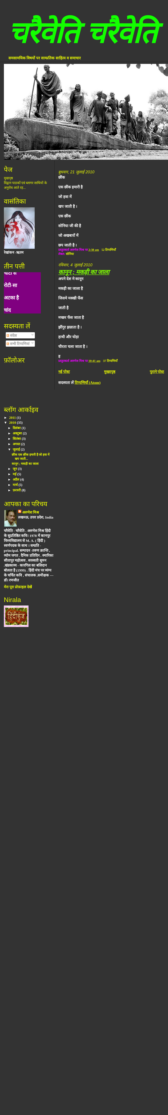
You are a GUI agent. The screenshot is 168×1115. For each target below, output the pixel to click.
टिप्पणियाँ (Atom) (88, 382)
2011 (13, 418)
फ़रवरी (17, 490)
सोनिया (70, 254)
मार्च (15, 485)
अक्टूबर (18, 433)
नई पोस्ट (64, 372)
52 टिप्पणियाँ (109, 249)
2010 (13, 423)
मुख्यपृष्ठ (109, 372)
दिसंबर (17, 428)
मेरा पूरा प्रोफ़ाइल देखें (18, 587)
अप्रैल (16, 479)
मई (15, 474)
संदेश (12, 335)
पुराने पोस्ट (157, 372)
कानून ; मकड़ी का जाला (83, 272)
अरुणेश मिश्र (30, 512)
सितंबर (17, 438)
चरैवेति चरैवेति (82, 32)
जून (15, 469)
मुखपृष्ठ (8, 178)
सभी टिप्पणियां (18, 344)
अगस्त (17, 444)
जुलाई (17, 449)
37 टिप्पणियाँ (110, 361)
